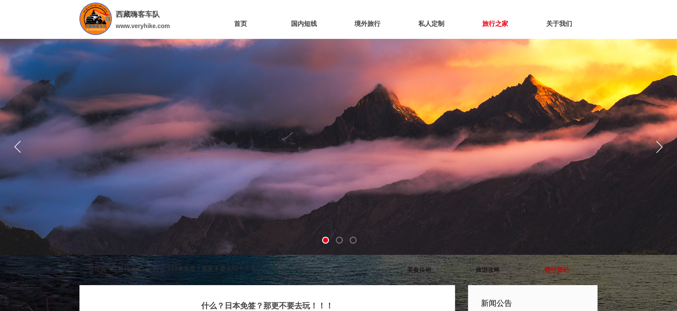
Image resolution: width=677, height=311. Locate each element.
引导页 (97, 269)
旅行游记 (130, 269)
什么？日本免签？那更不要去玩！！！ (204, 269)
